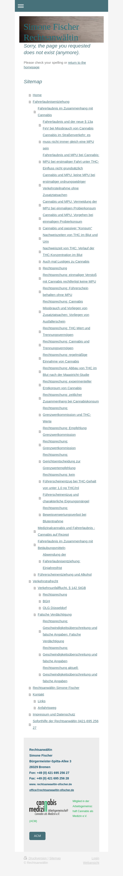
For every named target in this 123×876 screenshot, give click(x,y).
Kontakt (38, 694)
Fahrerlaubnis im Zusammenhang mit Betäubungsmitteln (65, 544)
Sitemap (55, 858)
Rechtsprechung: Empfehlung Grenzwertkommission (65, 431)
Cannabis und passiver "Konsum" (67, 228)
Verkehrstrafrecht (45, 581)
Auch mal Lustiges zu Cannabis (66, 261)
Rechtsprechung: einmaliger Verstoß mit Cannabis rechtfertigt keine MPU (70, 278)
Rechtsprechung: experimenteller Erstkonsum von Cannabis (67, 384)
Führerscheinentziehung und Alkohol (65, 574)
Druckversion (36, 858)
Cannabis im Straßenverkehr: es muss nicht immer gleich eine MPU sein (68, 141)
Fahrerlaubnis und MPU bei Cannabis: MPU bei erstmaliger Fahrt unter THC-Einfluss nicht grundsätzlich (71, 161)
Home (37, 95)
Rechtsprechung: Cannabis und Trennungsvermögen (66, 344)
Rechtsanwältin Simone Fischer (56, 688)
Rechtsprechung (55, 268)
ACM (37, 836)
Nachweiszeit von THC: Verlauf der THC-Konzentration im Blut (68, 251)
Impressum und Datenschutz (54, 714)
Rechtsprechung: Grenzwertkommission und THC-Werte (67, 414)
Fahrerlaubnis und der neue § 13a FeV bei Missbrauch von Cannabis (68, 125)
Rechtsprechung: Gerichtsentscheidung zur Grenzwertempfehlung (62, 461)
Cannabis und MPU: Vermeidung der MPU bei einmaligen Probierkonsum (70, 205)
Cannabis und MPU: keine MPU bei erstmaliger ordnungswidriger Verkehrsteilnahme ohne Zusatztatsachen (69, 185)
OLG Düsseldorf (55, 608)
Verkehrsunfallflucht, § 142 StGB (62, 588)
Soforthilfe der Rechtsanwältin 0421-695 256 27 (66, 724)
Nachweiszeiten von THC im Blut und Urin (70, 238)
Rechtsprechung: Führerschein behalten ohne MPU (65, 291)
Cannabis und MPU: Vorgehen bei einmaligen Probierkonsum (68, 218)
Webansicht (91, 862)
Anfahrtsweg (47, 708)
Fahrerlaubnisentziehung (51, 101)
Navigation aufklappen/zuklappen (61, 6)
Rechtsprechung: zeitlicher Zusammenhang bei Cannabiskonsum (71, 398)
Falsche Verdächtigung (55, 614)
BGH (46, 601)
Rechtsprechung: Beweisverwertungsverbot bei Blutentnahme (64, 514)
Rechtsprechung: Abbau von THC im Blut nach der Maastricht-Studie (70, 371)
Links (42, 701)
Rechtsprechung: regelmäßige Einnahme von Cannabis (65, 358)
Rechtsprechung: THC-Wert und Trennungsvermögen (66, 331)
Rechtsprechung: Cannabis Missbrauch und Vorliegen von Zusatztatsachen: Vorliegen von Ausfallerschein (66, 311)
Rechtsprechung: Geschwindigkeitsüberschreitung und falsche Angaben (70, 654)
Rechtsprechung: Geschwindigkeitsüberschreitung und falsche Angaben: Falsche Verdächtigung (70, 631)
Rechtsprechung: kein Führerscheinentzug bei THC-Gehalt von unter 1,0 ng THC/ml (69, 481)
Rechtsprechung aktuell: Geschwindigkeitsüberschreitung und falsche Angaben (70, 674)
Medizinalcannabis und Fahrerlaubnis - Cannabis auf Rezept (66, 531)
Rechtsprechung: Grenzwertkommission (59, 444)
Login (95, 858)
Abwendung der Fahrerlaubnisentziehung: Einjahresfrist (61, 561)
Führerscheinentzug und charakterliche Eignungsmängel (66, 498)
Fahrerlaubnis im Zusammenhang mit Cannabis (65, 111)
